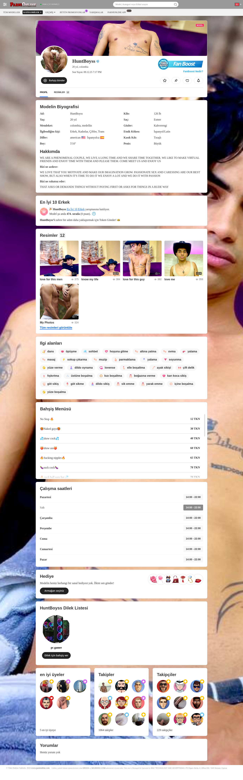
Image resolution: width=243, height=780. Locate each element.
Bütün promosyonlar (73, 12)
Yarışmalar (96, 12)
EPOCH (86, 768)
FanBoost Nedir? (193, 71)
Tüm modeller (11, 12)
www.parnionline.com (40, 768)
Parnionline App (118, 12)
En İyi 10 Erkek (76, 209)
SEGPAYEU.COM (98, 768)
